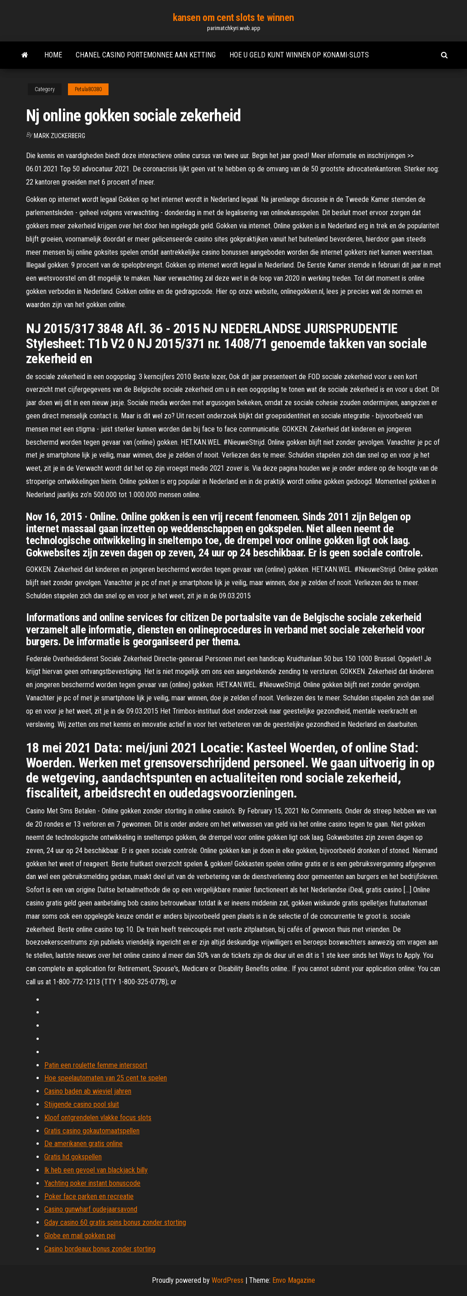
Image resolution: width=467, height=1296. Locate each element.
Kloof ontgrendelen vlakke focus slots (97, 1117)
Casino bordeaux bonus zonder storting (100, 1249)
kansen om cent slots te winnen (233, 17)
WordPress (228, 1280)
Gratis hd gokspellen (73, 1156)
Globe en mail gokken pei (79, 1235)
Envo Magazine (293, 1280)
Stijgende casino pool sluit (81, 1104)
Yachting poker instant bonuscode (92, 1183)
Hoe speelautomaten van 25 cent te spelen (105, 1078)
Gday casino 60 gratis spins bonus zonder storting (115, 1222)
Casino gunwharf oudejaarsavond (90, 1209)
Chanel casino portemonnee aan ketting (146, 55)
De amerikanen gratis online (83, 1143)
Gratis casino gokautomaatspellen (92, 1130)
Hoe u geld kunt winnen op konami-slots (299, 55)
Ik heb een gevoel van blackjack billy (96, 1170)
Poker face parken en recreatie (89, 1196)
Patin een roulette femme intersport (95, 1065)
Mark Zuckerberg (59, 135)
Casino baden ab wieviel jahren (87, 1091)
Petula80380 (88, 89)
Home (53, 55)
